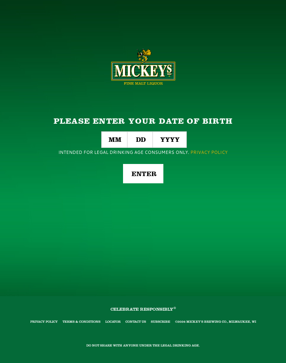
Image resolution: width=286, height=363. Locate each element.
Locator (113, 322)
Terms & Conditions (81, 322)
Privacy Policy (44, 322)
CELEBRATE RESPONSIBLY (143, 309)
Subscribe (160, 322)
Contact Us (135, 322)
